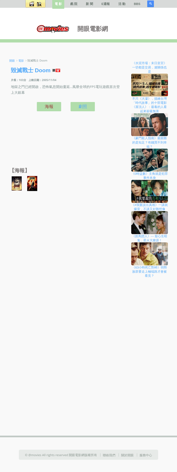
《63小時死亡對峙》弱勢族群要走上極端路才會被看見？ (149, 271)
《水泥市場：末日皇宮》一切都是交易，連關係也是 (149, 67)
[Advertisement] (65, 143)
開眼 (12, 60)
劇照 (83, 106)
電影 (21, 60)
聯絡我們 (109, 455)
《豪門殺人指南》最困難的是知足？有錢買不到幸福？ (149, 142)
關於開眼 (127, 455)
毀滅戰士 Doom (31, 70)
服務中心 (145, 455)
